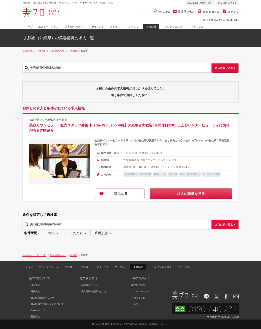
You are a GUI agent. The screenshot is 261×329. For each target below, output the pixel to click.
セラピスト (97, 26)
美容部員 (151, 26)
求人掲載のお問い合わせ (200, 3)
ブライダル (197, 26)
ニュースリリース (140, 291)
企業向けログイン (227, 3)
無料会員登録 (209, 12)
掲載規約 (35, 291)
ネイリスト (134, 26)
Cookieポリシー (38, 310)
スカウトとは (138, 297)
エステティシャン (48, 26)
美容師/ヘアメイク (75, 26)
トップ (29, 26)
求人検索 (162, 12)
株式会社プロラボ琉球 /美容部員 (48, 119)
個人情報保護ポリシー (42, 297)
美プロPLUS (138, 285)
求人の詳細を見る (191, 194)
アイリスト (116, 26)
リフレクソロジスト (173, 26)
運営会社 (35, 316)
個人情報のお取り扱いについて (47, 304)
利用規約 (35, 285)
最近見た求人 (186, 11)
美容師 (68, 266)
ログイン (231, 12)
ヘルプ (134, 304)
